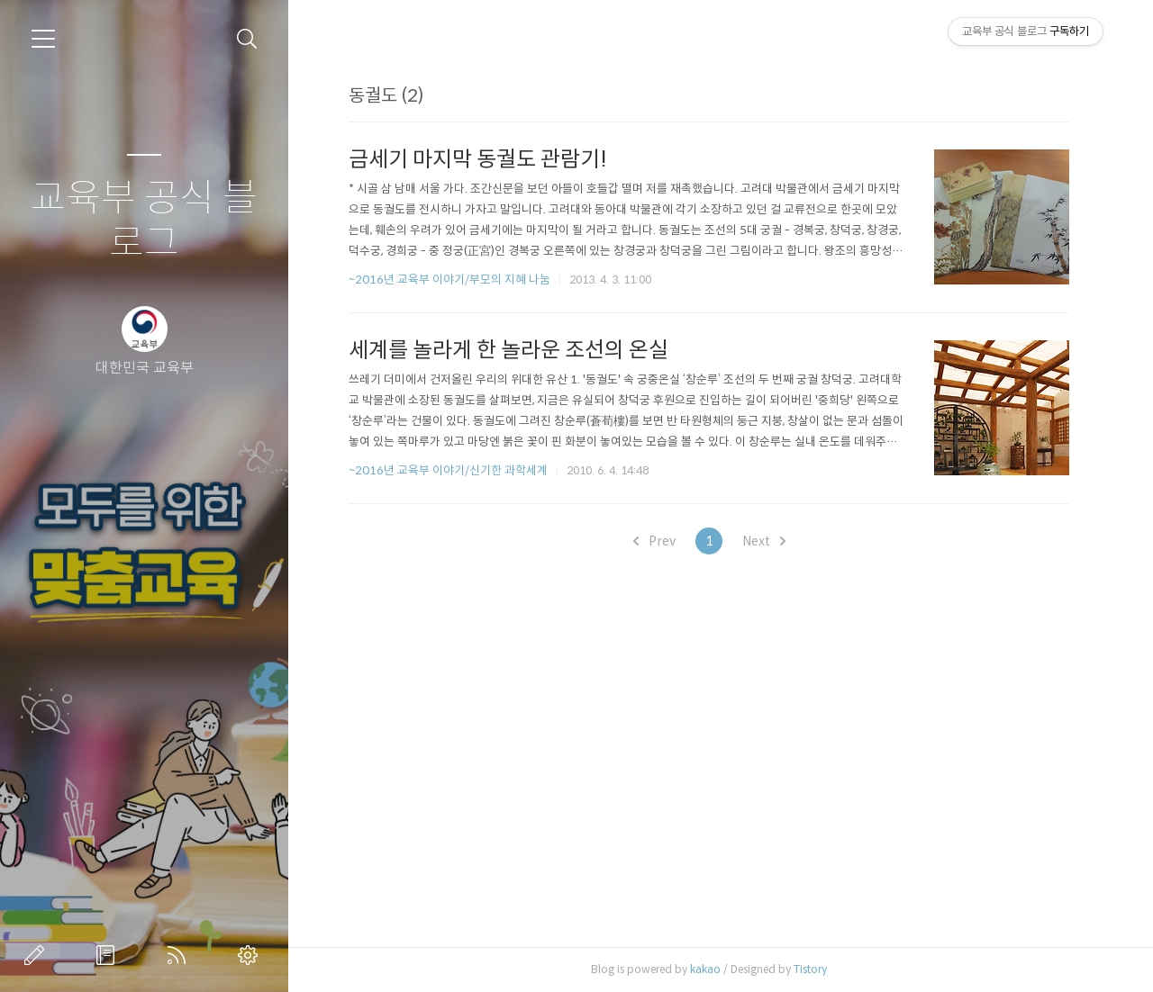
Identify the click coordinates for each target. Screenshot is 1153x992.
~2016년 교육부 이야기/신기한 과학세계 (448, 470)
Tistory (810, 969)
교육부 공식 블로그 (144, 221)
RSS (180, 955)
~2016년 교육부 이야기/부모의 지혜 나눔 (449, 279)
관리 (251, 955)
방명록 (109, 955)
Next (763, 541)
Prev (654, 541)
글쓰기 (37, 955)
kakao (705, 969)
